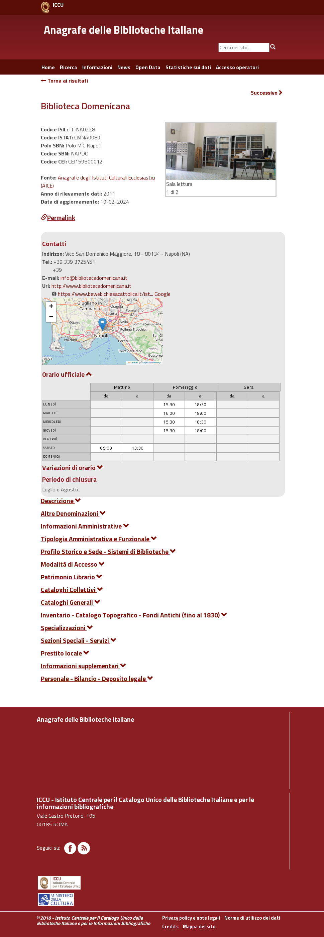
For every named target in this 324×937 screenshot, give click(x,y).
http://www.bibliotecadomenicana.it (91, 286)
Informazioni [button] (97, 67)
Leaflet (133, 362)
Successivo (267, 93)
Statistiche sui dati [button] (188, 67)
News (123, 67)
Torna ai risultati (64, 81)
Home (48, 67)
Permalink (58, 217)
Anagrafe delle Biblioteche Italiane (123, 30)
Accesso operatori (237, 67)
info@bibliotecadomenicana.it (94, 278)
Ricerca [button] (68, 67)
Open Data (147, 67)
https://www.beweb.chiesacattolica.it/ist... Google (114, 294)
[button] (102, 324)
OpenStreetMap (152, 362)
